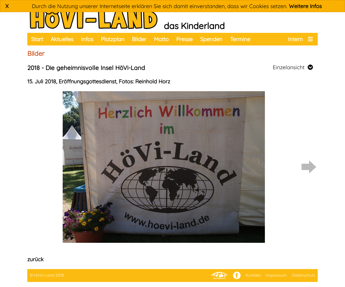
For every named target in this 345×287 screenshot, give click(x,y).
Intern (295, 39)
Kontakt (253, 275)
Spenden (211, 39)
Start (37, 39)
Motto (161, 39)
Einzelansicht (293, 67)
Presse (184, 39)
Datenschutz (303, 275)
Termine (240, 39)
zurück (35, 259)
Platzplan (112, 39)
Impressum (276, 275)
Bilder (139, 39)
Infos (87, 39)
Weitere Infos (305, 6)
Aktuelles (62, 39)
